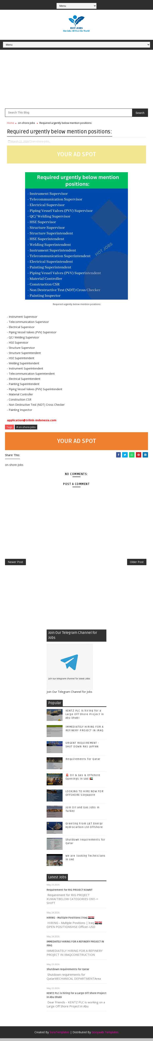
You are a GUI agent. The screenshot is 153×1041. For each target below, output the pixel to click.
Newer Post (15, 563)
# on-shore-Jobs (26, 426)
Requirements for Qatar (83, 761)
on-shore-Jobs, (41, 140)
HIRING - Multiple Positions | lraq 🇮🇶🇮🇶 (70, 920)
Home (10, 123)
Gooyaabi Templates (105, 1035)
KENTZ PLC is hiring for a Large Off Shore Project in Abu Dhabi (85, 717)
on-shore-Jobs (26, 123)
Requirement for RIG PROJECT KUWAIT (69, 892)
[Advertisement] (76, 80)
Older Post (137, 563)
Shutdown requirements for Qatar (68, 972)
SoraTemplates (59, 1035)
